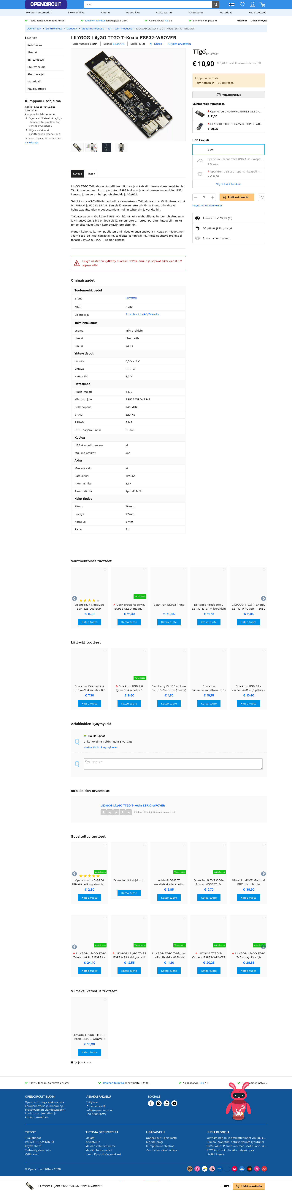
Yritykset (242, 20)
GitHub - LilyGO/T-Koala (142, 314)
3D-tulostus (195, 12)
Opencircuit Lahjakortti (161, 1138)
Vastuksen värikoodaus (161, 1150)
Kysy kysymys (93, 761)
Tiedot (30, 1132)
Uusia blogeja (218, 1132)
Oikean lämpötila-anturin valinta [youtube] (235, 1142)
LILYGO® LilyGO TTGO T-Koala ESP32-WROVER (133, 805)
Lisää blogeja (215, 1154)
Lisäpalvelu (155, 1132)
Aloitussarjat (164, 12)
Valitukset (32, 1154)
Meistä (89, 1138)
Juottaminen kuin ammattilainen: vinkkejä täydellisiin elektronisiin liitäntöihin (237, 1138)
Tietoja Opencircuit (101, 1132)
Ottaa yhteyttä (259, 20)
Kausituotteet (257, 12)
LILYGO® (131, 298)
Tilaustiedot (33, 1138)
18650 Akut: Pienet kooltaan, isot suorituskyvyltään (237, 1146)
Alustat (105, 12)
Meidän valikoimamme (100, 1146)
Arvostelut (92, 1142)
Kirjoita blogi (154, 1142)
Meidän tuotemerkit (39, 12)
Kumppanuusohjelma (160, 1146)
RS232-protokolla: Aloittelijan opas (230, 1150)
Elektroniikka (76, 12)
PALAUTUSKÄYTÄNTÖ (39, 1142)
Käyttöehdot (33, 1146)
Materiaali (226, 12)
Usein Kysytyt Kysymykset (103, 1154)
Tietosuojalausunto (38, 1150)
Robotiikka (133, 12)
